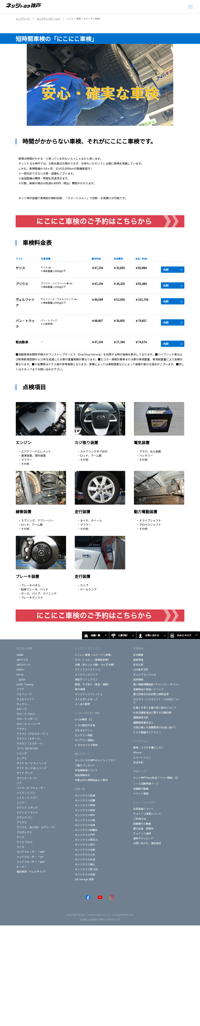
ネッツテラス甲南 (85, 805)
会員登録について (143, 809)
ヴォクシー (23, 704)
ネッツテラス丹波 (85, 859)
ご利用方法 (139, 819)
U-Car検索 (81, 719)
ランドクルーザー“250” (31, 862)
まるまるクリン (84, 730)
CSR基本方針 (140, 669)
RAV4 (20, 674)
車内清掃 (80, 689)
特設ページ (139, 771)
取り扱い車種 (24, 648)
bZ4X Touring (25, 684)
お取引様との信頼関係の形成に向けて (154, 727)
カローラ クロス (26, 714)
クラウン (22, 729)
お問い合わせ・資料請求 (147, 843)
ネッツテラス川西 (85, 820)
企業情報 (138, 648)
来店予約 (138, 762)
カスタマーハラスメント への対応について (156, 701)
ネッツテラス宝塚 (85, 825)
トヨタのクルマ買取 (86, 745)
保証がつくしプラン (86, 679)
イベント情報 (140, 793)
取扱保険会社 (82, 775)
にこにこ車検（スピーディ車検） (94, 655)
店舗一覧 (80, 789)
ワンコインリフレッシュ (89, 694)
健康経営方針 (140, 717)
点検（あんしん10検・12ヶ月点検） (95, 664)
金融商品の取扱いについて (148, 689)
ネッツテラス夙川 (85, 844)
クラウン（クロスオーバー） (33, 733)
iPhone (137, 752)
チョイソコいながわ (144, 802)
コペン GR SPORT (27, 748)
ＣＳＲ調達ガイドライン (147, 732)
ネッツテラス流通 (85, 874)
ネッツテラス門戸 (85, 835)
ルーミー (22, 866)
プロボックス (24, 832)
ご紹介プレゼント (85, 765)
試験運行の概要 (142, 823)
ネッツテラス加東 (85, 849)
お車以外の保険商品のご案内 (91, 780)
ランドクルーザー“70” (31, 857)
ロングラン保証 (84, 735)
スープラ (22, 758)
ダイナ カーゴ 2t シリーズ (31, 768)
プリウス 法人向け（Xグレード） (36, 827)
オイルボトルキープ (86, 699)
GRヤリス (22, 660)
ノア (19, 783)
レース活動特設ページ (146, 783)
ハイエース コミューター (31, 788)
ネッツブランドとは (144, 674)
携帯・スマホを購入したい (148, 747)
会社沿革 (138, 664)
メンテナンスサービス (87, 648)
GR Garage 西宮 (84, 879)
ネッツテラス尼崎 (85, 795)
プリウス (22, 822)
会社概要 (138, 655)
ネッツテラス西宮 (85, 810)
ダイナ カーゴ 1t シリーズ (31, 763)
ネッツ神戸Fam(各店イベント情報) (153, 777)
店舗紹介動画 (140, 788)
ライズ (20, 847)
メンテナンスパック (86, 674)
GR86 (20, 655)
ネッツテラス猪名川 (86, 840)
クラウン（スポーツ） (29, 738)
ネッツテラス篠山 (85, 864)
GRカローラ (24, 664)
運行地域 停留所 (143, 828)
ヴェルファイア (25, 699)
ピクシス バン (25, 817)
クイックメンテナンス (87, 669)
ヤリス (20, 837)
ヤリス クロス (25, 842)
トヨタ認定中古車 (85, 725)
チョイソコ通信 (142, 833)
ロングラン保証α (84, 740)
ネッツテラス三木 (85, 854)
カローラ (22, 709)
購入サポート (82, 754)
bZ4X (21, 679)
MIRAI (20, 669)
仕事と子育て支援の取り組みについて (154, 707)
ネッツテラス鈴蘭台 (86, 830)
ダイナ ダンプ (25, 773)
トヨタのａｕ (140, 741)
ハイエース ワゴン (27, 797)
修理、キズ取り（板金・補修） (92, 684)
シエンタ (22, 753)
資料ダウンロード (143, 838)
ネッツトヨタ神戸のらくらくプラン (95, 760)
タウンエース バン (27, 778)
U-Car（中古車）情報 (87, 713)
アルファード (24, 694)
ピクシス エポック (27, 807)
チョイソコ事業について (147, 813)
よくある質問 (82, 704)
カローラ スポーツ (27, 719)
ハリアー (22, 803)
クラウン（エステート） (31, 743)
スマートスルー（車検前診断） (92, 660)
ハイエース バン (26, 793)
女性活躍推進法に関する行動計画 (152, 712)
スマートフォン (142, 757)
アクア (20, 689)
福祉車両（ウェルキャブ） (32, 871)
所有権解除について (86, 770)
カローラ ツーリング (28, 724)
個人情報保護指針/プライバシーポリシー (156, 684)
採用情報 (138, 679)
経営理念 (138, 660)
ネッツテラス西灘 (85, 800)
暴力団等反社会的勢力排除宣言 (151, 694)
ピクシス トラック (27, 812)
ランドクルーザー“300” (31, 852)
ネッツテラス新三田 (86, 869)
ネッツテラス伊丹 (85, 815)
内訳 (172, 270)
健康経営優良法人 (143, 722)
